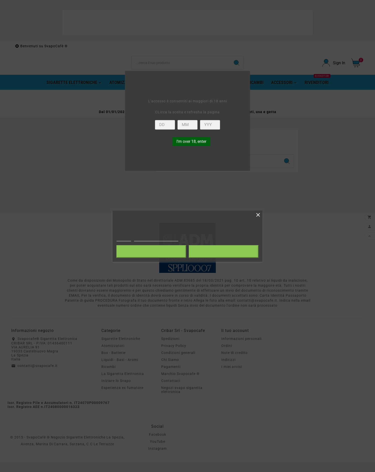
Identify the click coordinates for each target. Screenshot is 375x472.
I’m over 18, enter (191, 141)
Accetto (224, 251)
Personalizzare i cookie (156, 239)
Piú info (123, 239)
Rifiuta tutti (151, 251)
